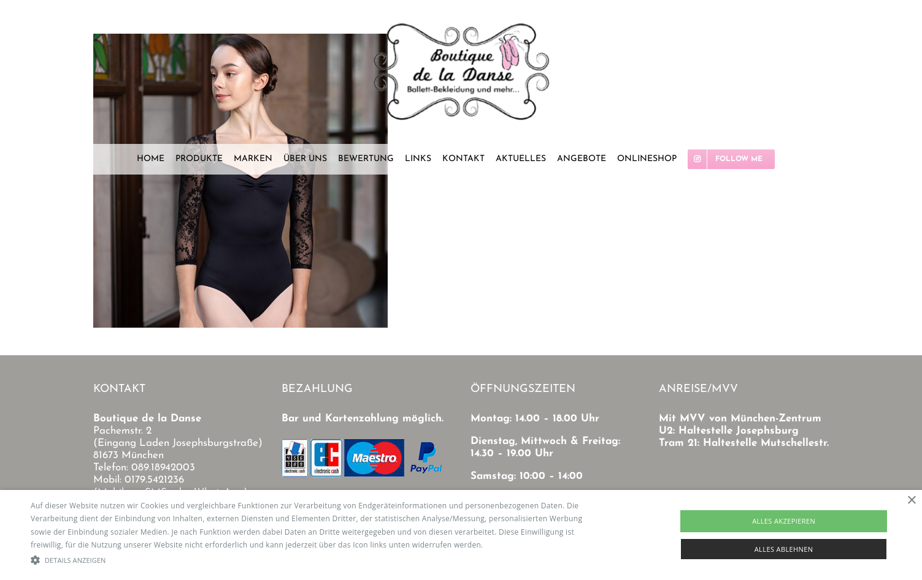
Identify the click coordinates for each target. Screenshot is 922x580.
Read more (504, 545)
